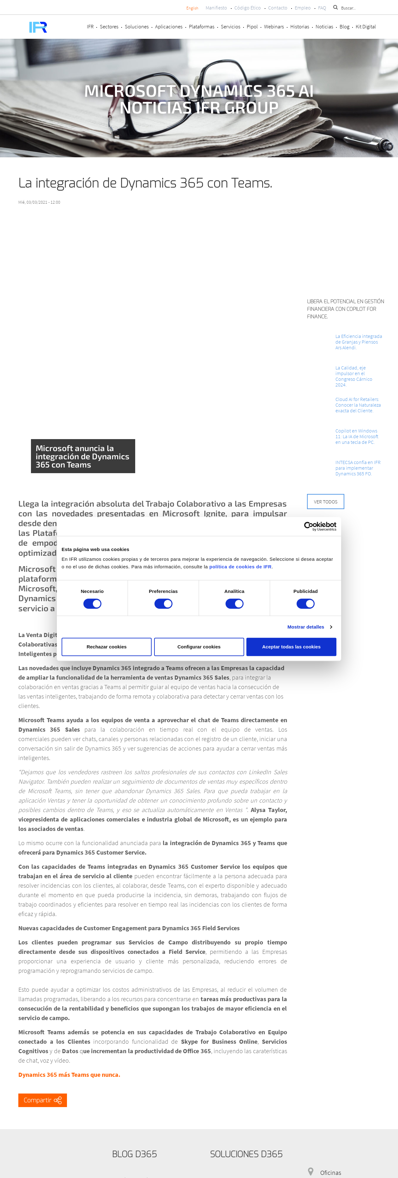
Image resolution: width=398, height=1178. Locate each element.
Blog (344, 26)
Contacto (277, 7)
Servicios (230, 26)
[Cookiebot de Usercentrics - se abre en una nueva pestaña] (308, 526)
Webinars (274, 26)
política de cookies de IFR (240, 566)
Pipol (252, 26)
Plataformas (201, 26)
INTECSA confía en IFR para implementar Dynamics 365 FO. (358, 467)
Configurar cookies (199, 646)
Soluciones (137, 26)
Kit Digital (366, 26)
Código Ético (247, 7)
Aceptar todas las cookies (291, 646)
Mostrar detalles (305, 627)
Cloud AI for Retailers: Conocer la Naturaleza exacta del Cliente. (358, 404)
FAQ (322, 7)
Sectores (109, 26)
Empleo (303, 7)
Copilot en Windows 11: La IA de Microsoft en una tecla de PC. (356, 436)
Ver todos (325, 501)
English (192, 8)
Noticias (324, 26)
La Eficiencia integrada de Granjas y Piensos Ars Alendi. (358, 341)
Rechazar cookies (107, 646)
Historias (299, 26)
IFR (90, 26)
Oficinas (330, 1172)
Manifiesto (216, 7)
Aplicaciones (169, 26)
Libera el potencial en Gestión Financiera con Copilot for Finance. (345, 309)
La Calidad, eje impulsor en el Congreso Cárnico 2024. (353, 376)
